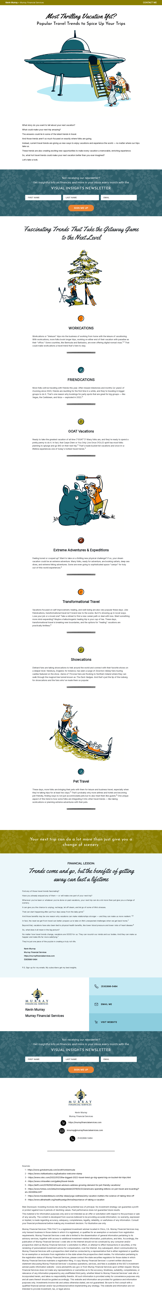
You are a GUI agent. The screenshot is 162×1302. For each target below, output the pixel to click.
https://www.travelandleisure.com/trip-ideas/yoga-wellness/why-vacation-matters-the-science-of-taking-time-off (81, 1196)
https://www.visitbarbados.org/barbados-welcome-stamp (55, 1173)
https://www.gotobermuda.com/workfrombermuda (51, 1170)
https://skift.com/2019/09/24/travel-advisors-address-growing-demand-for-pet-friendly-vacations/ (74, 1185)
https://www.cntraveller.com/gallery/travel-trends (51, 1181)
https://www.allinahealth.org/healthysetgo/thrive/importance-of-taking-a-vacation (66, 1200)
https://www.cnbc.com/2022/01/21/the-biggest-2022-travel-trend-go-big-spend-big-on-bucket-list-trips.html (79, 1177)
